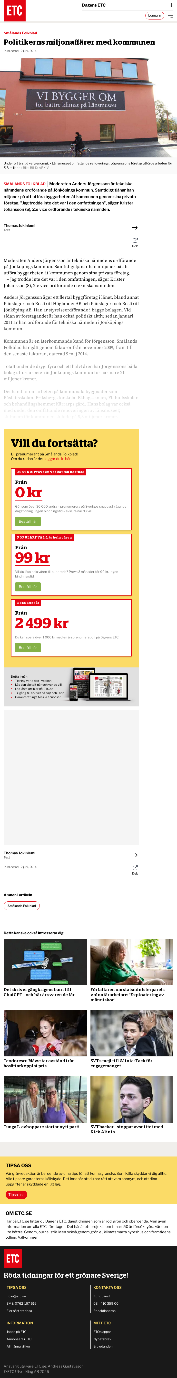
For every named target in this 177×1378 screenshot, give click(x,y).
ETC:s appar (102, 1332)
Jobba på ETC (16, 1332)
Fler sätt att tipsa (19, 1311)
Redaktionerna (104, 1311)
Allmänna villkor (18, 1346)
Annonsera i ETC (19, 1339)
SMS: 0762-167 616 (22, 1303)
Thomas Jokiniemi (19, 225)
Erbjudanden (103, 1346)
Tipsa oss (16, 1195)
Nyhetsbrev (102, 1339)
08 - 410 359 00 (105, 1303)
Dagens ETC (127, 5)
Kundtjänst (101, 1296)
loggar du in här (57, 459)
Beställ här (28, 521)
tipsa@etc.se (16, 1296)
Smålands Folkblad (20, 33)
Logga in (154, 15)
